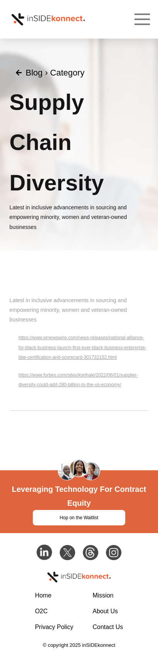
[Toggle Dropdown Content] (142, 19)
